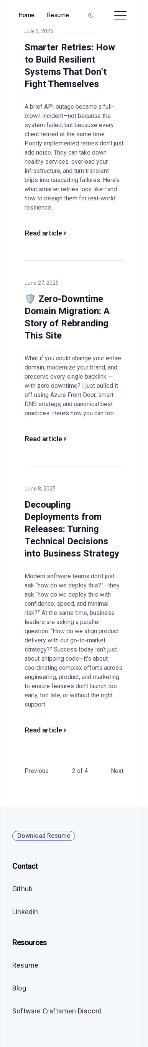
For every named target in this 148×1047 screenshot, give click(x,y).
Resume (58, 15)
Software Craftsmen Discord (57, 1011)
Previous (37, 770)
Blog (19, 988)
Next (117, 770)
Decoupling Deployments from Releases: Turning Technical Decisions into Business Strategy (72, 529)
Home (26, 15)
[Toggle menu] (120, 15)
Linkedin (25, 912)
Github (22, 889)
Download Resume (43, 835)
